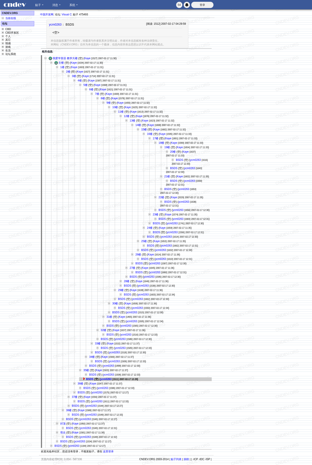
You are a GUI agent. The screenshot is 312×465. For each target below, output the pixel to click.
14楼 (138, 125)
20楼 (173, 151)
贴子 (38, 5)
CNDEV (14, 4)
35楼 (86, 370)
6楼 (91, 89)
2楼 (68, 71)
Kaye (87, 58)
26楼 (138, 254)
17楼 (155, 138)
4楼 (80, 80)
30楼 (115, 303)
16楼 (150, 133)
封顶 (63, 423)
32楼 (103, 330)
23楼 (155, 214)
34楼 (92, 356)
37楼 (74, 396)
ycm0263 (55, 24)
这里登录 (108, 451)
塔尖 (63, 432)
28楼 (126, 281)
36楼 (80, 383)
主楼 (61, 62)
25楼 (144, 241)
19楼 (167, 147)
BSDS (179, 160)
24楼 (150, 227)
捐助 (186, 459)
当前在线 (10, 18)
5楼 (85, 85)
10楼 (115, 107)
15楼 (144, 129)
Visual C (66, 14)
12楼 (126, 116)
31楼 (109, 316)
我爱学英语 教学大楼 (65, 58)
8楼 (103, 98)
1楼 (62, 67)
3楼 (74, 76)
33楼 (98, 343)
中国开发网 (46, 14)
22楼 (161, 197)
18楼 (161, 142)
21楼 (167, 176)
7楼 (97, 93)
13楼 (132, 120)
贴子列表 (176, 459)
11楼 (121, 111)
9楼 (109, 102)
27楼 (132, 267)
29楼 (121, 290)
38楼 (69, 410)
